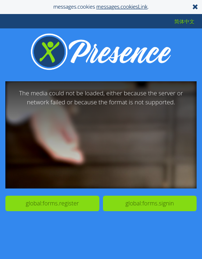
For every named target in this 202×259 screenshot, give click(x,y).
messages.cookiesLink (122, 6)
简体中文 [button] (184, 21)
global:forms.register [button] (52, 203)
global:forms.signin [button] (150, 203)
